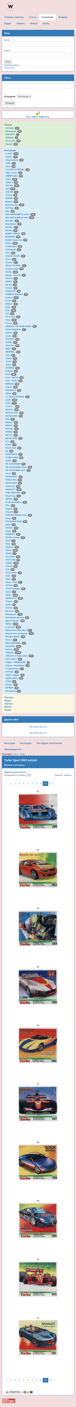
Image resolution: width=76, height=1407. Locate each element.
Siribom (12, 528)
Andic (11, 179)
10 (45, 784)
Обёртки (12, 137)
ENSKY (12, 304)
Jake (10, 355)
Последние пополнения (49, 743)
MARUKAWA (14, 416)
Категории (9, 743)
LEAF (11, 400)
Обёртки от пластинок (20, 656)
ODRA (11, 461)
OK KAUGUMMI (16, 464)
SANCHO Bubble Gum (19, 515)
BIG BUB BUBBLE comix (21, 214)
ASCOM (12, 192)
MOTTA (12, 435)
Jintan (11, 361)
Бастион (12, 611)
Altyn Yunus (14, 173)
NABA (11, 445)
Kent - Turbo (14, 380)
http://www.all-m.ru (38, 733)
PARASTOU (14, 483)
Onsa (11, 473)
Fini (10, 313)
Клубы (7, 710)
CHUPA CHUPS (15, 256)
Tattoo (12, 550)
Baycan (12, 201)
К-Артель (13, 627)
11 (51, 784)
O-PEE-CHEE (14, 457)
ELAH (11, 300)
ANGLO (12, 182)
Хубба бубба (14, 678)
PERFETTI (14, 489)
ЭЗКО (11, 681)
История (12, 128)
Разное (12, 144)
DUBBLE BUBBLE (17, 294)
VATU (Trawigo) (15, 588)
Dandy (12, 272)
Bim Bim (12, 221)
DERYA (12, 281)
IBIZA (11, 349)
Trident (12, 566)
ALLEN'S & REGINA (18, 169)
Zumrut (12, 608)
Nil (9, 451)
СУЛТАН (12, 672)
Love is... (12, 406)
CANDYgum (14, 246)
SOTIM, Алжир (15, 537)
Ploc (10, 505)
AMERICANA (14, 176)
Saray (11, 518)
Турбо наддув (15, 675)
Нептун (12, 649)
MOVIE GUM (14, 438)
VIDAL (12, 595)
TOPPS (12, 563)
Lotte (11, 403)
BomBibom (14, 224)
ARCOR (12, 185)
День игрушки (15, 620)
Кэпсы (11, 640)
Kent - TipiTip (15, 377)
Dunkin (12, 297)
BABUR (12, 198)
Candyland (13, 249)
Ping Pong (13, 496)
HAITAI (11, 342)
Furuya (12, 323)
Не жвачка (13, 691)
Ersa (11, 310)
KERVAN (12, 384)
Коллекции (10, 150)
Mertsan (12, 429)
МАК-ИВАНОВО (16, 643)
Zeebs (11, 604)
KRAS (11, 393)
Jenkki (11, 358)
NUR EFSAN (14, 454)
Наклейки (12, 134)
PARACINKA (14, 476)
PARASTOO (14, 480)
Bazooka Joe (15, 205)
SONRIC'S (13, 534)
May (10, 419)
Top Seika (13, 556)
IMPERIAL (13, 352)
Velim (11, 592)
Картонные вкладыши (20, 633)
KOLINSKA (13, 390)
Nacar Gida (13, 448)
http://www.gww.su (38, 726)
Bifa (10, 211)
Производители (12, 749)
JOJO (11, 365)
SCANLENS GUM (16, 521)
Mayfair (12, 422)
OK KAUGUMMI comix (19, 467)
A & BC (12, 153)
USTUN (12, 585)
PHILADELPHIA (16, 492)
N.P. (10, 441)
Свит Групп (14, 659)
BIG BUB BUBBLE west (20, 217)
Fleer (11, 320)
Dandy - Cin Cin (16, 275)
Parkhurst (13, 486)
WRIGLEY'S (14, 598)
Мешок (8, 707)
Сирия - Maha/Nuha (18, 665)
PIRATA (12, 499)
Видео (7, 700)
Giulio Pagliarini (16, 329)
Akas (11, 166)
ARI (10, 189)
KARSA (12, 371)
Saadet (11, 508)
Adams (12, 157)
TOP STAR (13, 560)
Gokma (12, 333)
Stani (11, 544)
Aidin (11, 163)
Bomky (12, 230)
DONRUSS (13, 291)
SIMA (11, 525)
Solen (11, 531)
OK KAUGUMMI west (18, 470)
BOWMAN (13, 237)
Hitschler (12, 345)
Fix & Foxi (13, 317)
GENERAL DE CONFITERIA (21, 326)
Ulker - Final (14, 582)
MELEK (12, 425)
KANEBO (13, 368)
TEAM (11, 553)
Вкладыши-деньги (17, 617)
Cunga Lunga (15, 269)
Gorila (11, 336)
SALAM (12, 512)
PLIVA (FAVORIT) (16, 502)
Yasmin (12, 601)
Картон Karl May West (19, 630)
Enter (11, 307)
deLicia (12, 278)
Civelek (12, 262)
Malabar (12, 409)
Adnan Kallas (15, 160)
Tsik (10, 569)
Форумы (8, 697)
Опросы (8, 703)
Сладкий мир (15, 668)
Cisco (11, 259)
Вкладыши (14, 131)
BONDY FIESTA (16, 233)
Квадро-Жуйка (15, 636)
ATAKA (12, 195)
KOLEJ (12, 387)
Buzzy (12, 243)
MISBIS (12, 432)
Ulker (11, 579)
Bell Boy (12, 208)
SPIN (11, 541)
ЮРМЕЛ (12, 688)
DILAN (11, 285)
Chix (10, 253)
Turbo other (14, 572)
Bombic (12, 227)
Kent (11, 374)
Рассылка (13, 141)
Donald (12, 288)
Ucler (11, 576)
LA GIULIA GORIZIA (18, 396)
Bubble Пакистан (16, 240)
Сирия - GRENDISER (18, 662)
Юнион (12, 684)
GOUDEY (13, 339)
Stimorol (12, 547)
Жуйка (12, 624)
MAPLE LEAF (15, 412)
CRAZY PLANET (16, 265)
